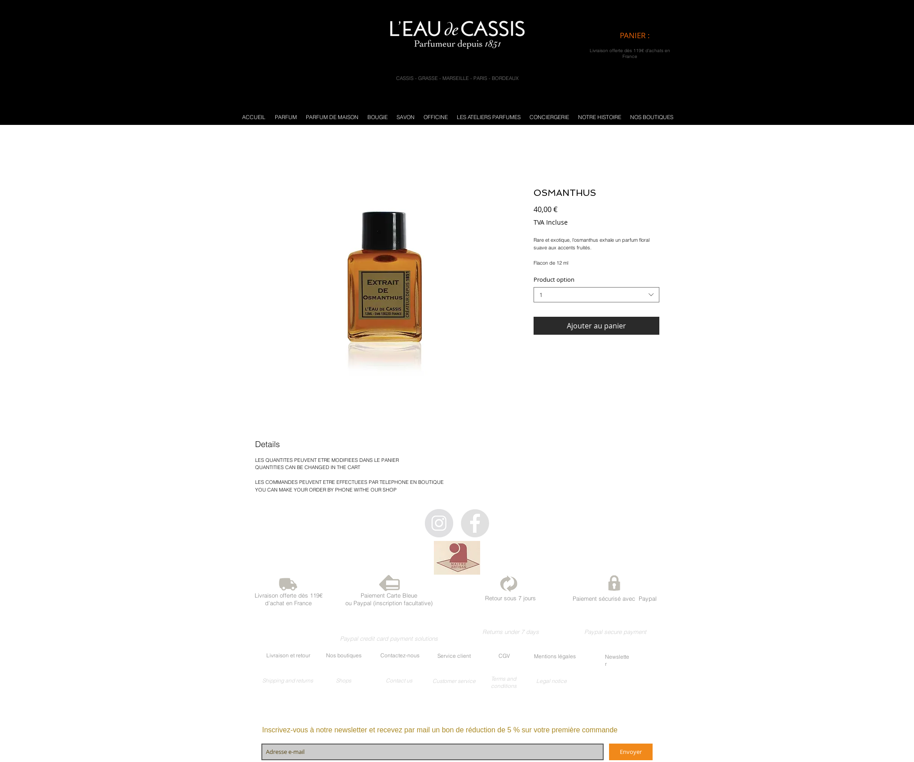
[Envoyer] (631, 752)
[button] (285, 117)
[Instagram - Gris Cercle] (439, 523)
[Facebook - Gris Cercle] (475, 523)
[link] (642, 35)
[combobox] (596, 295)
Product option (554, 279)
